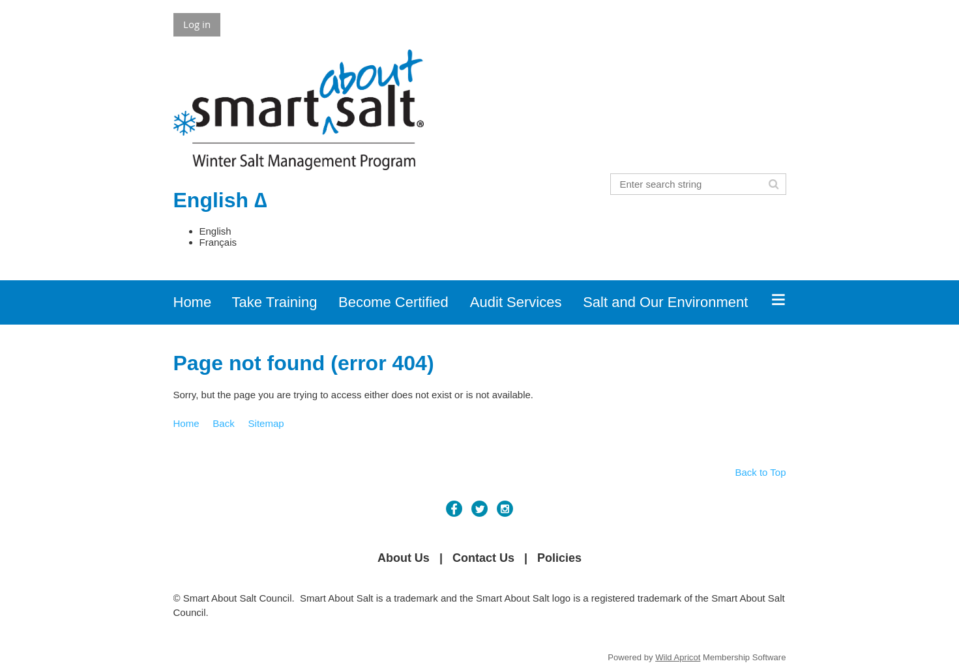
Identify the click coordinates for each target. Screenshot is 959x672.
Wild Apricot (677, 657)
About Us (403, 557)
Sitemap (266, 423)
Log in (197, 24)
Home (186, 423)
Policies (559, 557)
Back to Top (760, 472)
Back (223, 423)
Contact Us (483, 557)
